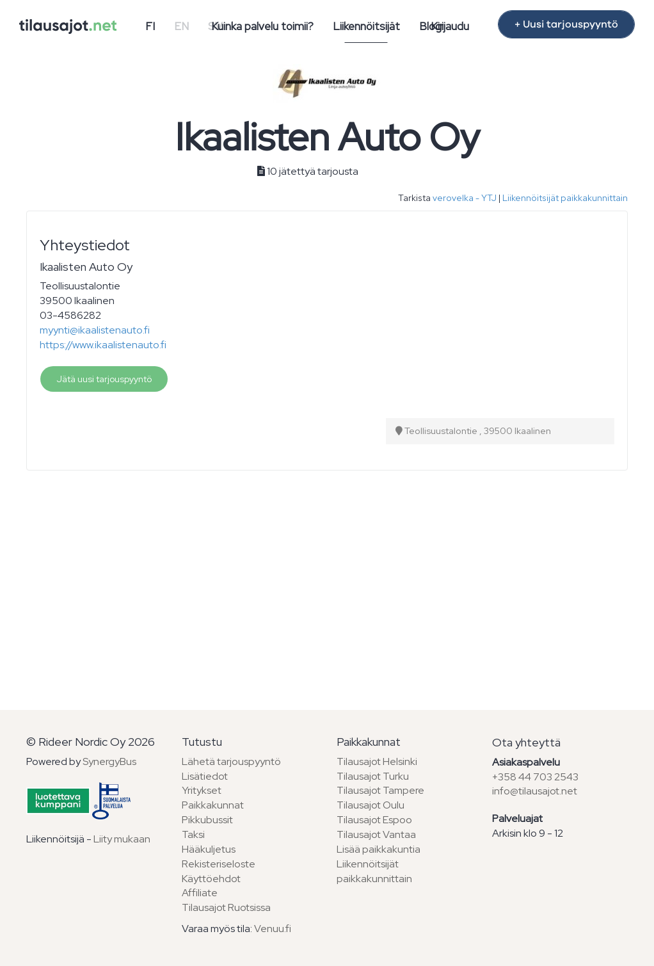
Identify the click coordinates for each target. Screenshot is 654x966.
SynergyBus (109, 761)
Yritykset (201, 790)
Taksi (193, 834)
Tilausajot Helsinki (377, 761)
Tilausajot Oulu (370, 805)
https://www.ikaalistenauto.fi (103, 344)
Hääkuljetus (208, 849)
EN (181, 26)
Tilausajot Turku (373, 776)
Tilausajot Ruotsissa (226, 907)
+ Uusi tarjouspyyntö (566, 24)
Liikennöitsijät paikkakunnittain (565, 198)
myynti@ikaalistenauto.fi (95, 330)
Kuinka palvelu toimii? (262, 26)
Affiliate (200, 892)
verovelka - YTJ (465, 198)
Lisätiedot (205, 776)
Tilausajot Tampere (380, 790)
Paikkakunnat (213, 805)
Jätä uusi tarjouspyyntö (104, 379)
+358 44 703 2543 (535, 777)
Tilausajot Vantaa (376, 834)
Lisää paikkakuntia (378, 849)
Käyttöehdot (211, 878)
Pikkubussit (207, 819)
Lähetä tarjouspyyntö (231, 761)
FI (150, 26)
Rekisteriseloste (218, 864)
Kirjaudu (450, 26)
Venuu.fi (272, 928)
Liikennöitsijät (366, 26)
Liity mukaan (121, 839)
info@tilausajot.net (534, 791)
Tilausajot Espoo (374, 819)
